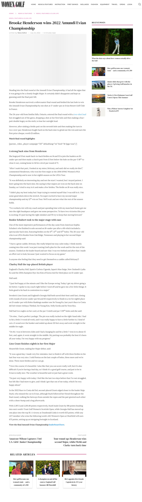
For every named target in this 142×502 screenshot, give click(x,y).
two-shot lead (80, 114)
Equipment (104, 4)
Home (33, 4)
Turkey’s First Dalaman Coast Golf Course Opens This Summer (119, 96)
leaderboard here (56, 424)
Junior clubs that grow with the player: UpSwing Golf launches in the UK (119, 84)
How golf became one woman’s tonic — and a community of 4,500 (21, 482)
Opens (122, 4)
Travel (114, 4)
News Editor (22, 33)
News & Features (45, 4)
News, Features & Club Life (47, 13)
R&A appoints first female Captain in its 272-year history (74, 482)
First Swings (72, 4)
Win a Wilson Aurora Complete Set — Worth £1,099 (120, 109)
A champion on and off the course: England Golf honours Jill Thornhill (47, 482)
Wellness (84, 4)
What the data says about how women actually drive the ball (111, 59)
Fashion (94, 4)
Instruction (60, 4)
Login (129, 4)
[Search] (139, 4)
